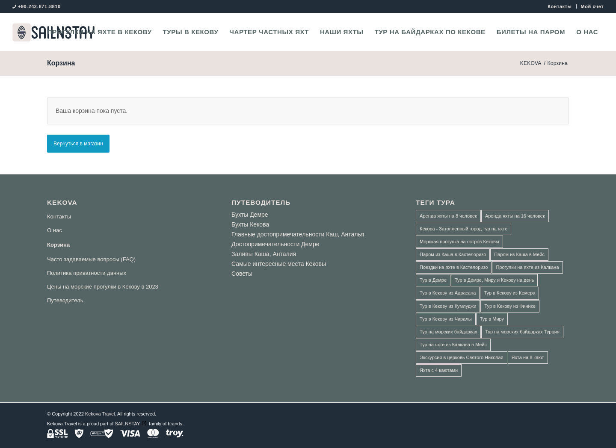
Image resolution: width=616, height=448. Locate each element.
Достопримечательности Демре (275, 244)
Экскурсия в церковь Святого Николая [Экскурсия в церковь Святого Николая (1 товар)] (461, 357)
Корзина (61, 63)
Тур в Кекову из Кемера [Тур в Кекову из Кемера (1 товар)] (509, 292)
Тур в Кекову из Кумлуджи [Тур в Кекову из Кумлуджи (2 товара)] (448, 306)
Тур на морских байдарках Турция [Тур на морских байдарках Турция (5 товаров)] (522, 331)
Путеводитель (65, 300)
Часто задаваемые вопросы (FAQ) (91, 259)
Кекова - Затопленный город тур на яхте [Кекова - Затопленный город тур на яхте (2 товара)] (463, 228)
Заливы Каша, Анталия (263, 254)
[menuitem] (559, 6)
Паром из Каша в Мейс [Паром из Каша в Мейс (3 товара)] (519, 254)
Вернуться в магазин (78, 144)
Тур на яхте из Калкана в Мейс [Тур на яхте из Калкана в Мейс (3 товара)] (453, 344)
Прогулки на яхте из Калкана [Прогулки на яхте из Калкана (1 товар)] (527, 267)
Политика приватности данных (86, 273)
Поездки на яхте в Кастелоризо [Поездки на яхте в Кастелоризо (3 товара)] (454, 267)
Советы (241, 273)
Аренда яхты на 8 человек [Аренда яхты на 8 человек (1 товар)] (448, 215)
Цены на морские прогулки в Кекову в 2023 (102, 286)
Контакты (560, 6)
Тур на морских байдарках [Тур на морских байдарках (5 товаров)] (448, 331)
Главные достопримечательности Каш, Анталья (297, 234)
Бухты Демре (249, 214)
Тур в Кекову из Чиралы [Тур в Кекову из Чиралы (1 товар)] (446, 318)
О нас (54, 230)
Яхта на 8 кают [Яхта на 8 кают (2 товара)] (528, 357)
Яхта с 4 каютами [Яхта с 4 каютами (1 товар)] (439, 370)
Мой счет (592, 6)
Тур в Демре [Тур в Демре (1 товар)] (433, 280)
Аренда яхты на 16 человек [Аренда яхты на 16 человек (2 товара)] (515, 215)
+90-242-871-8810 (39, 6)
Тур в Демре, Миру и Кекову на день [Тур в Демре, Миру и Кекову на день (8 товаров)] (494, 280)
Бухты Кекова (250, 224)
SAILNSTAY (127, 423)
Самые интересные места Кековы (278, 263)
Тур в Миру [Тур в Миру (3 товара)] (492, 318)
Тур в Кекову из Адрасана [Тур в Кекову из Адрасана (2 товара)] (448, 292)
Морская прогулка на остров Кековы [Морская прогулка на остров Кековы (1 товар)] (459, 241)
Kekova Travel (100, 413)
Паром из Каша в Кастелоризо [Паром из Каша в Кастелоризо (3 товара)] (453, 254)
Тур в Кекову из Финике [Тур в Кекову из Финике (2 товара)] (509, 306)
